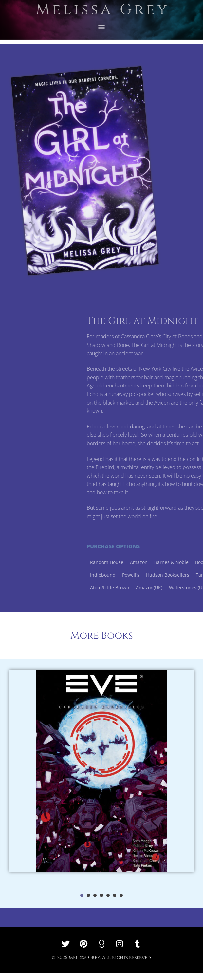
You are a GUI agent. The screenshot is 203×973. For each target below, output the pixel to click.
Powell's (181, 575)
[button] (101, 22)
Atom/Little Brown (159, 588)
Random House (157, 562)
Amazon (189, 562)
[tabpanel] (101, 778)
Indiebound (153, 575)
